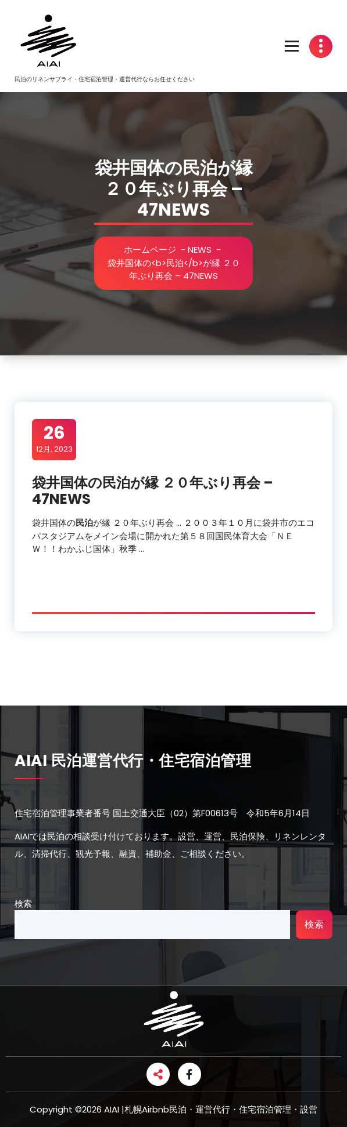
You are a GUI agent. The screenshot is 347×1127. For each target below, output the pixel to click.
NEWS (201, 249)
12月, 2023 (54, 439)
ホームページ (151, 249)
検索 (23, 903)
